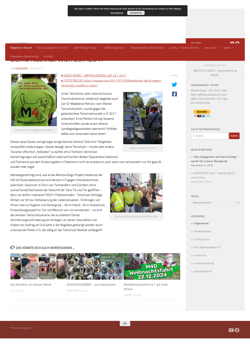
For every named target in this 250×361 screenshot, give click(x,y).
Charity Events (202, 262)
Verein (227, 47)
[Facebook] (226, 66)
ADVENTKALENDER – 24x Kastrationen (91, 307)
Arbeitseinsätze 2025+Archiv (147, 47)
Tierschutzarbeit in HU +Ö (51, 47)
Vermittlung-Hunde (85, 47)
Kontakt (48, 56)
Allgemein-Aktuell (21, 47)
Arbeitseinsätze (202, 254)
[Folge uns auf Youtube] (232, 66)
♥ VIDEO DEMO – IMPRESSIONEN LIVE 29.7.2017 (93, 98)
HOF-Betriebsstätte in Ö (207, 270)
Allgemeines (19, 66)
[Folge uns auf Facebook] (237, 66)
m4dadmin (21, 91)
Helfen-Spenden (113, 47)
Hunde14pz (200, 278)
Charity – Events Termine (184, 47)
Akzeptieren (136, 13)
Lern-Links (210, 47)
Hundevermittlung (204, 286)
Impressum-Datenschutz (24, 56)
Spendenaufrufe (203, 294)
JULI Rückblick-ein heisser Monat (30, 307)
